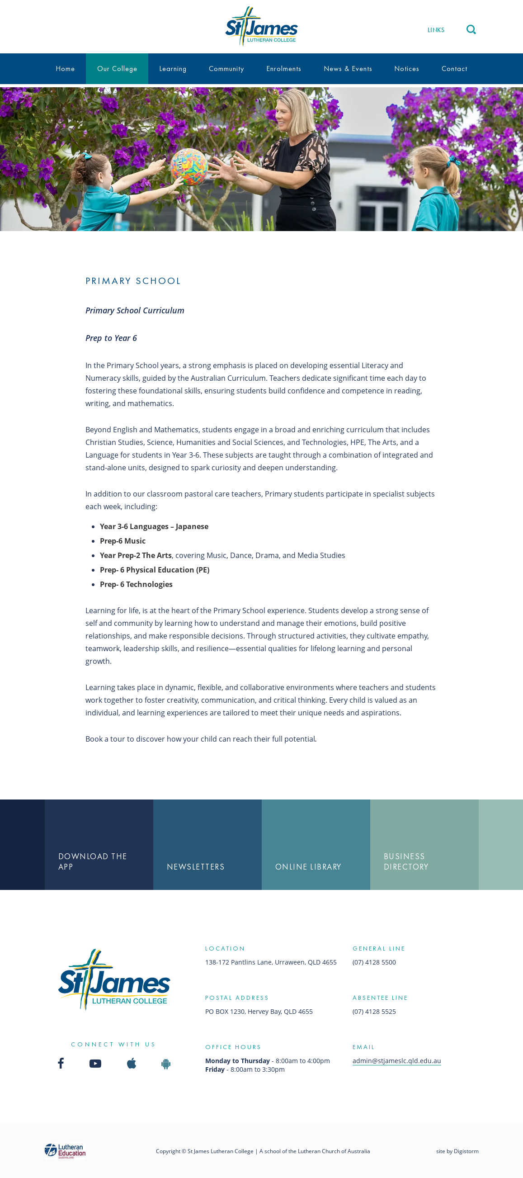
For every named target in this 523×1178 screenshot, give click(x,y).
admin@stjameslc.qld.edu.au (397, 1060)
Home (65, 68)
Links (436, 30)
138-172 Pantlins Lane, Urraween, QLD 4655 (271, 962)
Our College (117, 68)
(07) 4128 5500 (374, 962)
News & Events (348, 68)
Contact (454, 68)
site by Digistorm (457, 1151)
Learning (173, 68)
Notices (406, 68)
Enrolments (284, 68)
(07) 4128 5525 (374, 1011)
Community (226, 68)
